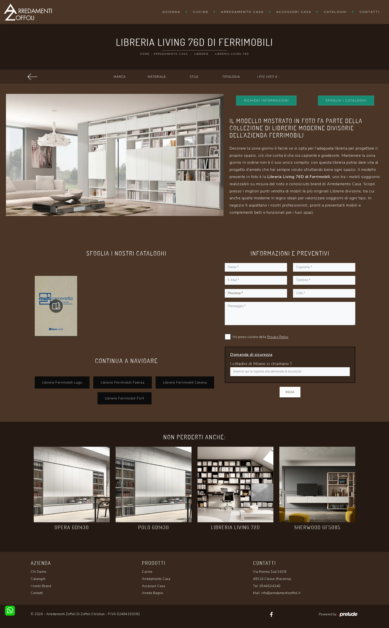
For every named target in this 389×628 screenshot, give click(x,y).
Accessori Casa (294, 12)
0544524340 (270, 586)
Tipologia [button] (231, 77)
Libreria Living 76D (232, 54)
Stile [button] (194, 77)
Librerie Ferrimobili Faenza (122, 382)
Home (145, 54)
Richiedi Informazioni (266, 101)
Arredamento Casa (242, 12)
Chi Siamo (38, 572)
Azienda (171, 12)
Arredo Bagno (152, 593)
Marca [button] (120, 77)
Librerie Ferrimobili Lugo (62, 382)
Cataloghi (335, 12)
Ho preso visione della (261, 337)
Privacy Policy (278, 337)
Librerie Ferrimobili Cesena (185, 382)
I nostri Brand (41, 586)
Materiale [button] (157, 77)
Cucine (201, 12)
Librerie (201, 54)
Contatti (369, 12)
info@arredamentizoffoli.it (280, 593)
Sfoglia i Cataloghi (346, 101)
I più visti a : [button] (268, 77)
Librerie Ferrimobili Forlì (124, 398)
